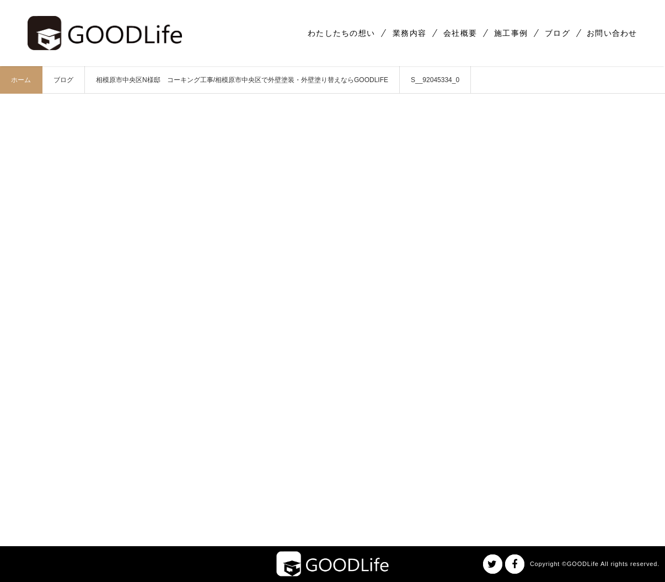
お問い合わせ (612, 33)
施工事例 (511, 33)
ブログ (557, 33)
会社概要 (460, 33)
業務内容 (409, 33)
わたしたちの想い (341, 33)
